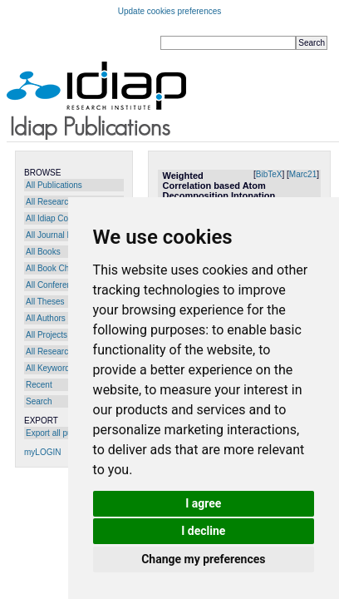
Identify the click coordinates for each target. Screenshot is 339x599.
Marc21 (303, 174)
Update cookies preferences (170, 11)
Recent (39, 384)
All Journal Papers (59, 235)
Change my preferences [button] (203, 559)
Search (39, 401)
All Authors (46, 318)
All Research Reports (65, 201)
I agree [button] (203, 503)
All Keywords (50, 368)
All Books (43, 251)
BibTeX (269, 174)
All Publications (54, 185)
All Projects (46, 334)
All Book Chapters (59, 268)
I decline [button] (203, 530)
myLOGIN (42, 452)
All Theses (45, 301)
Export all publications (66, 433)
